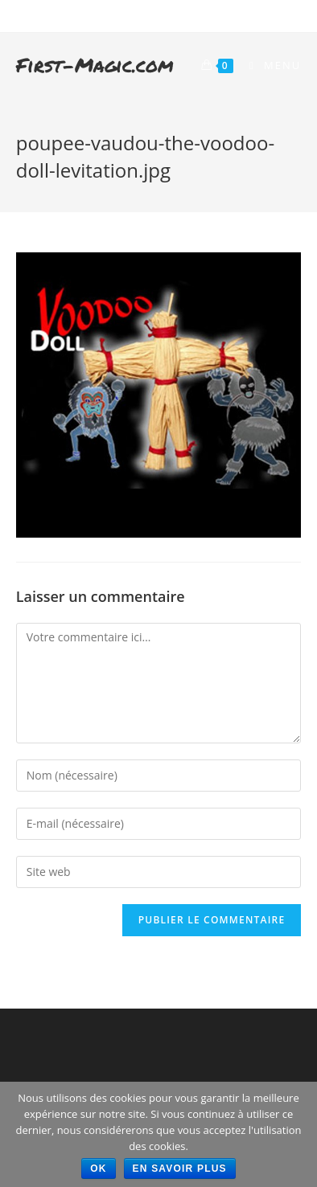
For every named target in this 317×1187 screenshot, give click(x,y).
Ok (98, 1168)
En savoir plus (180, 1168)
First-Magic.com (95, 65)
